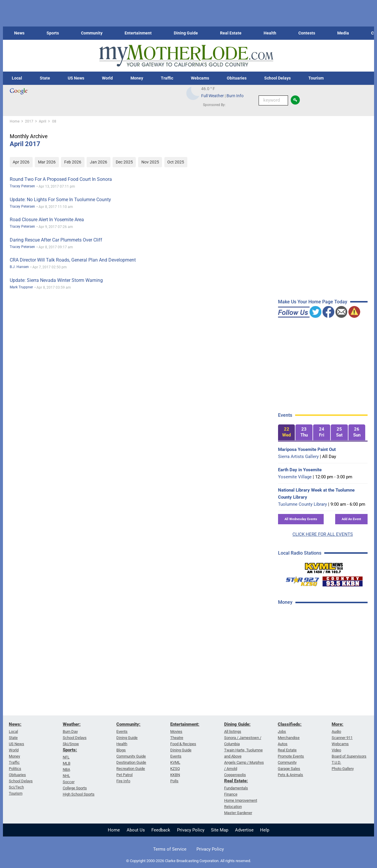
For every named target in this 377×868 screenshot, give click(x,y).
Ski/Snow (71, 744)
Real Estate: (236, 780)
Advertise (244, 830)
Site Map (219, 830)
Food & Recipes (183, 744)
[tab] (286, 432)
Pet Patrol (124, 775)
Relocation (233, 806)
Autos (282, 744)
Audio (336, 731)
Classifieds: (290, 724)
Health (270, 33)
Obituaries (237, 78)
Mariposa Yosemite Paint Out (307, 449)
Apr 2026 (21, 162)
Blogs (121, 750)
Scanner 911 (342, 737)
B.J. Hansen (19, 267)
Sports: (70, 750)
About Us (136, 830)
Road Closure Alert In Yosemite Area (47, 219)
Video (336, 750)
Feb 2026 (72, 162)
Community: (128, 724)
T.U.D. (336, 762)
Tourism (316, 78)
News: (15, 724)
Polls (174, 781)
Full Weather (212, 95)
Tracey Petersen (22, 186)
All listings (232, 731)
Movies (176, 731)
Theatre (176, 737)
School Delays (277, 78)
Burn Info (235, 95)
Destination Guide (131, 762)
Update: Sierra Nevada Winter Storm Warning (56, 280)
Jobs (282, 731)
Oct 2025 (175, 162)
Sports (53, 33)
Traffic (167, 78)
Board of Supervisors (349, 756)
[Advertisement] (322, 703)
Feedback (160, 830)
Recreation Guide (130, 768)
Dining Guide (186, 33)
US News (76, 78)
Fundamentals (236, 788)
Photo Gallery (343, 768)
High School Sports (79, 794)
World (107, 78)
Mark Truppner (21, 287)
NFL (66, 757)
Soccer (69, 782)
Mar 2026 (47, 162)
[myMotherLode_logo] (186, 56)
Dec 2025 (124, 162)
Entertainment (138, 33)
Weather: (72, 724)
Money (136, 78)
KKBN (175, 775)
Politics (15, 768)
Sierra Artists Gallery (298, 456)
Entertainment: (184, 724)
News (19, 33)
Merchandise (289, 737)
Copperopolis (235, 775)
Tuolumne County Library (302, 504)
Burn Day (70, 731)
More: (337, 724)
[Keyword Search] (273, 100)
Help (264, 830)
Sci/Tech (16, 787)
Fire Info (123, 781)
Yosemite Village (295, 477)
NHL (66, 775)
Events (122, 731)
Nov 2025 (150, 162)
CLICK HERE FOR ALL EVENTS (322, 534)
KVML (175, 762)
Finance (230, 794)
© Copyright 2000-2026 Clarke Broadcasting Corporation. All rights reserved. (188, 861)
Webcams (200, 78)
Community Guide (131, 756)
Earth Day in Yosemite (300, 469)
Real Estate (231, 33)
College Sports (75, 788)
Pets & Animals (290, 775)
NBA (66, 769)
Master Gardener (238, 813)
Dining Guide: (237, 724)
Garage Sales (289, 768)
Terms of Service (169, 849)
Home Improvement (240, 800)
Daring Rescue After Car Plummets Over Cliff (56, 240)
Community (91, 33)
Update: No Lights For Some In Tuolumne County (60, 199)
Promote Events (291, 756)
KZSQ (175, 768)
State (45, 78)
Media (343, 33)
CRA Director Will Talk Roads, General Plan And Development (73, 260)
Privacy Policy (190, 830)
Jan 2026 (98, 162)
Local (17, 78)
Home (114, 830)
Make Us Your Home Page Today (312, 302)
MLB (66, 763)
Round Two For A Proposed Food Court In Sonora (61, 179)
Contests (306, 33)
